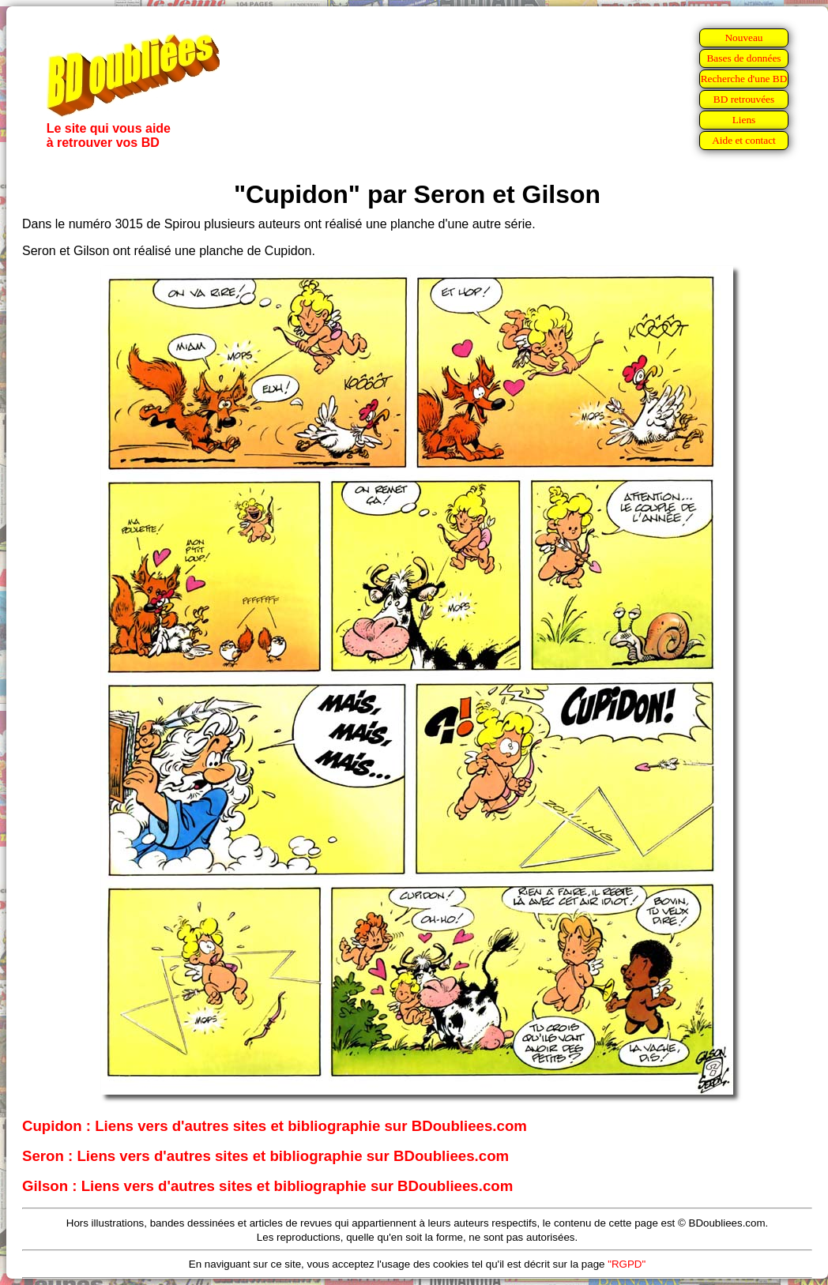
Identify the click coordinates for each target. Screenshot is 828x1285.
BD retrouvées (743, 99)
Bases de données (743, 58)
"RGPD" (626, 1264)
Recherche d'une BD (744, 79)
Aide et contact (744, 140)
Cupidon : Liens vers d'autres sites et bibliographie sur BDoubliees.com (274, 1126)
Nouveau (743, 37)
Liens (744, 120)
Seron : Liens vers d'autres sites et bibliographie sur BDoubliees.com (265, 1156)
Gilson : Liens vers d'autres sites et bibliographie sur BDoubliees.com (267, 1186)
